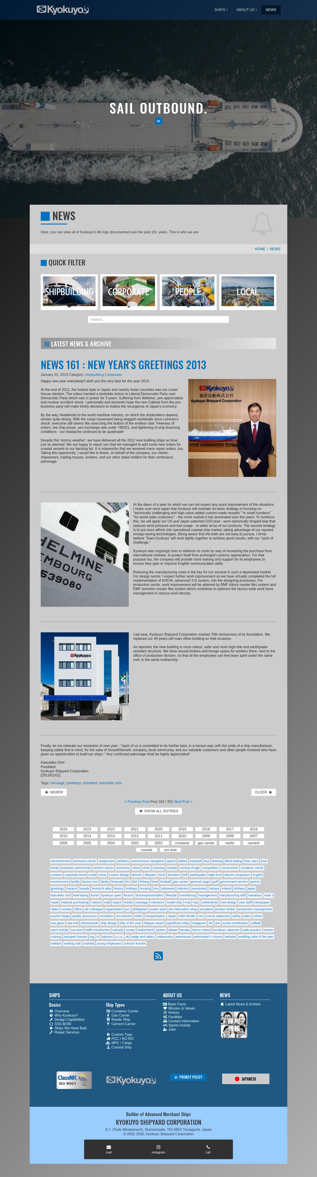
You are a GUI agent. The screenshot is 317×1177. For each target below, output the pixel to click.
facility (75, 881)
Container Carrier (122, 1011)
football (165, 881)
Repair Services (64, 1032)
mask (54, 902)
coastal (172, 868)
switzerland (145, 930)
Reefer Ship (118, 1019)
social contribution (235, 923)
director (137, 875)
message (57, 783)
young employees (109, 943)
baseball (196, 861)
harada (84, 888)
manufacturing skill (232, 895)
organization (114, 909)
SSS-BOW (60, 1024)
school (257, 916)
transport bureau (75, 936)
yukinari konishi (135, 943)
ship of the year (130, 923)
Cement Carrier (120, 1024)
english (258, 875)
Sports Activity (176, 1025)
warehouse (183, 936)
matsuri (96, 902)
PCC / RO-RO (119, 1039)
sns (217, 923)
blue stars (251, 861)
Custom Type (119, 1034)
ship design (109, 923)
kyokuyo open (111, 895)
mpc (196, 902)
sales (247, 916)
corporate (114, 375)
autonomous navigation (148, 861)
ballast (182, 861)
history (118, 888)
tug (92, 936)
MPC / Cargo (119, 1043)
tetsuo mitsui (201, 930)
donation (174, 875)
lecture (128, 895)
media (128, 902)
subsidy (117, 930)
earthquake (198, 875)
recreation (106, 916)
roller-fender (187, 916)
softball (255, 923)
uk (127, 936)
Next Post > (183, 802)
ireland (226, 888)
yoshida (88, 943)
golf (214, 881)
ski (211, 923)
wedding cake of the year (255, 936)
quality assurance (84, 916)
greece (255, 881)
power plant (158, 909)
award (171, 861)
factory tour (90, 881)
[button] (158, 121)
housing (145, 888)
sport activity (59, 930)
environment (59, 881)
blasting (217, 861)
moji (187, 902)
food (154, 881)
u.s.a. (119, 936)
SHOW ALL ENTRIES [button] (158, 811)
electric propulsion (237, 875)
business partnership (75, 868)
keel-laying (81, 895)
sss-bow (77, 930)
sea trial (72, 923)
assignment (107, 861)
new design (229, 902)
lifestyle (171, 895)
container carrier (252, 868)
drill (184, 875)
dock (161, 875)
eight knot (215, 875)
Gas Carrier (118, 1015)
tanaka (185, 930)
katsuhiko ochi (110, 783)
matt (107, 902)
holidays (131, 888)
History (171, 1012)
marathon (255, 895)
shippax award (154, 923)
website (230, 936)
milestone (157, 902)
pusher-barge (60, 916)
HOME (260, 249)
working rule (72, 943)
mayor (117, 902)
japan (251, 888)
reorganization (155, 916)
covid (92, 875)
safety (236, 916)
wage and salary (143, 936)
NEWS (271, 10)
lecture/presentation (149, 895)
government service (234, 881)
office (78, 909)
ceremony (123, 868)
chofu (146, 868)
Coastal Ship (118, 1047)
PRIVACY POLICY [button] (188, 1077)
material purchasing (75, 902)
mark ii (268, 895)
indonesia (168, 888)
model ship (174, 902)
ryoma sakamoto (218, 916)
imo (155, 888)
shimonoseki (89, 923)
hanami (71, 888)
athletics (123, 861)
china (136, 868)
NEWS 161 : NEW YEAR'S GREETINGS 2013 (123, 364)
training (56, 936)
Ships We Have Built (68, 1028)
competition (210, 868)
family (105, 881)
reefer (138, 916)
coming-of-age (190, 868)
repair (172, 916)
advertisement (61, 861)
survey (130, 930)
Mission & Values (179, 1008)
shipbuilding (94, 375)
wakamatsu (165, 936)
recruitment (124, 916)
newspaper (262, 902)
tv (97, 936)
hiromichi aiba (101, 888)
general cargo (200, 881)
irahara (214, 888)
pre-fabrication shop (183, 909)
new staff (245, 902)
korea (95, 895)
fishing (144, 881)
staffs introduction (97, 930)
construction (229, 868)
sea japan (58, 923)
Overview (59, 1011)
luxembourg (187, 895)
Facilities (172, 1017)
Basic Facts (174, 1004)
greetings (73, 783)
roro (201, 916)
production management (255, 909)
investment (199, 888)
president (90, 783)
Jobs (169, 1029)
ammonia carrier (84, 861)
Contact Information (181, 1021)
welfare (56, 943)
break (55, 868)
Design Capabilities (67, 1019)
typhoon (107, 936)
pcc (127, 909)
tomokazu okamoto (226, 930)
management (207, 895)
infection (183, 888)
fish (134, 881)
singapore (199, 923)
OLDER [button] (264, 792)
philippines (140, 909)
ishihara (239, 888)
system (161, 930)
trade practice (251, 930)
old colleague (93, 909)
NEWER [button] (53, 792)
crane (102, 875)
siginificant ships (178, 923)
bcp (206, 861)
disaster (150, 875)
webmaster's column (208, 936)
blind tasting (233, 861)
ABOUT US (245, 10)
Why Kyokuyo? (63, 1015)
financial (117, 881)
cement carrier (103, 868)
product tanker (225, 909)
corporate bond (75, 875)
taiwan (173, 930)
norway (66, 909)
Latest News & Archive (240, 1004)
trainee (268, 930)
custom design (119, 875)
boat (264, 861)
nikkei (55, 909)
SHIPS (220, 10)
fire (127, 881)
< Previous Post (137, 802)
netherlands (209, 902)
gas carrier (180, 881)
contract (56, 875)
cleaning (158, 868)
